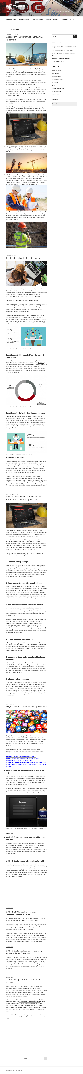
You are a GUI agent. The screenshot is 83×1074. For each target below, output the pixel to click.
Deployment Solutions (57, 79)
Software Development (52, 19)
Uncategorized (55, 94)
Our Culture (55, 82)
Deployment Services (68, 19)
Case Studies (55, 73)
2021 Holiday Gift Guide (58, 61)
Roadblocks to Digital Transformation (22, 258)
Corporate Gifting (24, 19)
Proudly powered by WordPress (13, 1070)
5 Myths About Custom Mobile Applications (26, 706)
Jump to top (9, 833)
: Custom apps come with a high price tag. (21, 756)
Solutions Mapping (38, 19)
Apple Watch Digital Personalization (61, 58)
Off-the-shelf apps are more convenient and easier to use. (26, 762)
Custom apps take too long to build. (19, 760)
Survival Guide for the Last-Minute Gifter (62, 50)
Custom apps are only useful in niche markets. (22, 758)
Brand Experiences (11, 19)
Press (53, 85)
